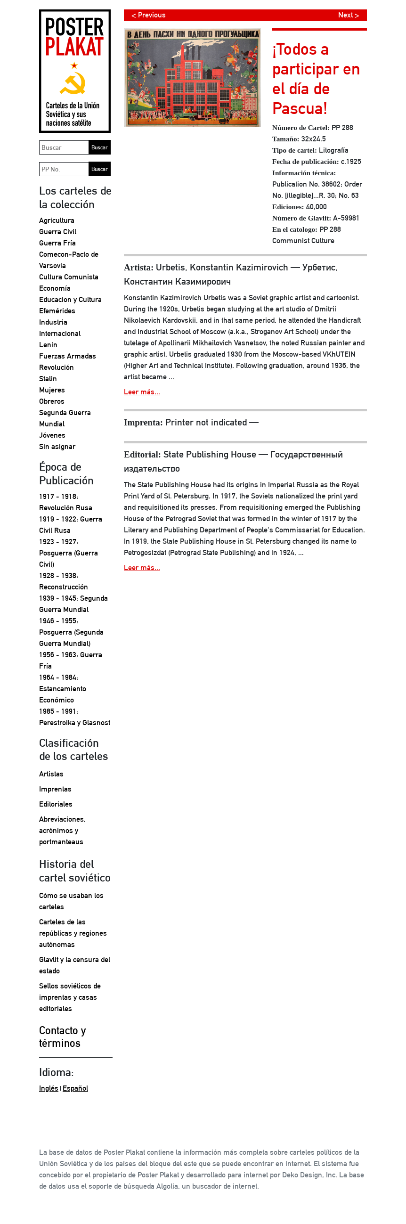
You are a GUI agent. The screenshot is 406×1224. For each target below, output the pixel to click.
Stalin (48, 378)
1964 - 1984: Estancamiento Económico (62, 688)
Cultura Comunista (68, 276)
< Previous (148, 14)
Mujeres (52, 389)
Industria (53, 322)
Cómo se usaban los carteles (71, 901)
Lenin (48, 344)
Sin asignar (57, 446)
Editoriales (56, 804)
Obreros (52, 401)
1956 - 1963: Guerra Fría (70, 660)
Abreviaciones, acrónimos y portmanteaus (62, 830)
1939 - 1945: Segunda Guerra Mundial (73, 604)
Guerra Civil (57, 231)
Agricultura (56, 220)
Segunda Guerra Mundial (65, 418)
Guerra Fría (57, 242)
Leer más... (142, 391)
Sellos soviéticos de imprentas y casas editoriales (70, 997)
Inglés (48, 1088)
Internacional (60, 333)
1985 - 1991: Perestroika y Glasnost (74, 717)
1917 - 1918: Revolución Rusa (65, 502)
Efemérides (57, 310)
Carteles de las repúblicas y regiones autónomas (73, 933)
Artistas (51, 773)
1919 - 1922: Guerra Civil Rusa (70, 524)
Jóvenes (52, 435)
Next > (348, 14)
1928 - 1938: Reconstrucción (63, 581)
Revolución (56, 367)
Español (75, 1088)
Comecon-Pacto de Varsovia (68, 260)
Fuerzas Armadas (67, 355)
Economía (55, 288)
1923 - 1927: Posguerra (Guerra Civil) (68, 553)
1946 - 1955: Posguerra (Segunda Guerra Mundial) (71, 632)
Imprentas (55, 788)
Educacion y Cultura (70, 299)
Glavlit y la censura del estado (74, 965)
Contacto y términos (62, 1037)
